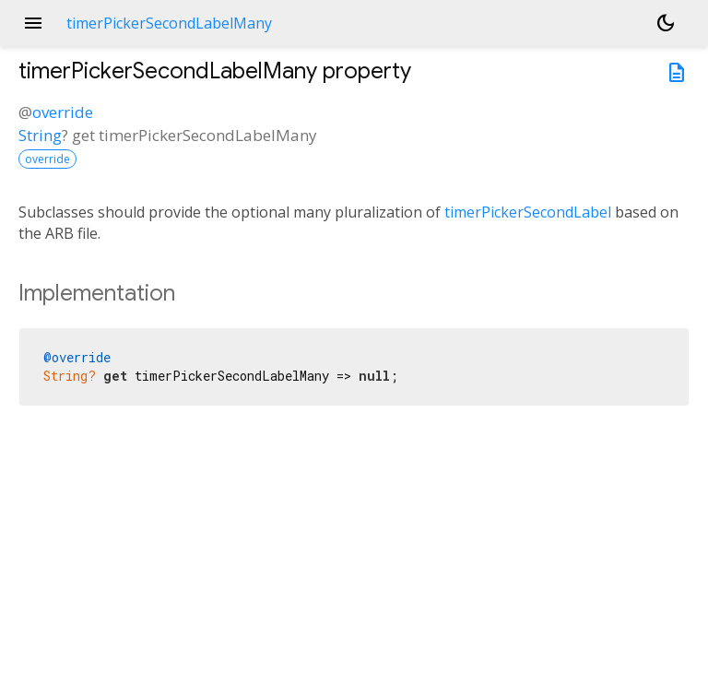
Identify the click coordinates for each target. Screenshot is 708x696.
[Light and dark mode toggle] (665, 23)
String (40, 135)
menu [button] (33, 23)
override (62, 112)
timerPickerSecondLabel (527, 212)
